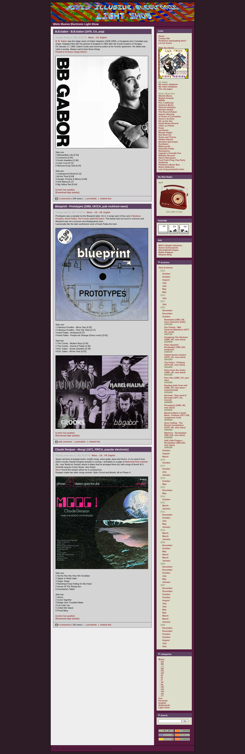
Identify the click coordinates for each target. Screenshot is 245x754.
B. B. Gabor (61, 41)
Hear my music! (166, 47)
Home (161, 36)
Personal (162, 700)
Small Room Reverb (168, 123)
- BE (162, 664)
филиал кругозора (168, 142)
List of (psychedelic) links (171, 169)
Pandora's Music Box (169, 165)
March (165, 456)
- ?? (161, 696)
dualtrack (163, 162)
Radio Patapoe (165, 252)
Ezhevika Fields (166, 148)
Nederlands (164, 705)
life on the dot (165, 121)
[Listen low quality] (65, 190)
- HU (162, 673)
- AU (162, 661)
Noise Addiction (166, 167)
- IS (161, 678)
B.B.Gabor (99, 218)
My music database (168, 84)
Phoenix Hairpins (167, 107)
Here (58, 470)
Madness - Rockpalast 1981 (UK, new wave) (175, 434)
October (166, 274)
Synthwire (163, 144)
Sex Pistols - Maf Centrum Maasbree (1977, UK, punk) (177, 329)
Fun (160, 698)
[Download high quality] (67, 192)
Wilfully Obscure (166, 155)
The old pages (165, 89)
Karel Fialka (71, 218)
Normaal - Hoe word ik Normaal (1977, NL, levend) (175, 397)
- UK (100, 212)
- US (162, 689)
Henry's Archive (166, 119)
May (164, 289)
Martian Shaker (166, 109)
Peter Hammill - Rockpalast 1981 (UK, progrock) (175, 347)
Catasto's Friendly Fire (169, 153)
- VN (162, 691)
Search (163, 715)
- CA (97, 38)
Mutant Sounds (166, 98)
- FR (105, 455)
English (103, 38)
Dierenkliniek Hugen (168, 250)
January (166, 475)
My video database (167, 86)
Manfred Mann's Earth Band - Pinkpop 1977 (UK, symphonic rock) (177, 415)
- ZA (162, 694)
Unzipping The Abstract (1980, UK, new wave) (176, 338)
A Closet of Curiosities (169, 116)
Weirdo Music (165, 96)
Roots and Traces (167, 137)
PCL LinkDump (166, 103)
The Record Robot (167, 112)
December (167, 310)
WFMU (161, 100)
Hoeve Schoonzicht (168, 248)
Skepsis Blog (165, 254)
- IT (161, 680)
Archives (163, 262)
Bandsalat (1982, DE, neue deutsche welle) (174, 320)
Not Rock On (164, 135)
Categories (165, 654)
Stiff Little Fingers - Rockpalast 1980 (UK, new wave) (175, 442)
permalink (92, 198)
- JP (161, 682)
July (164, 283)
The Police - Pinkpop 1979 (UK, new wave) (174, 363)
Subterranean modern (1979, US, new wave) (175, 356)
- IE (161, 675)
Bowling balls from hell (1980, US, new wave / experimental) (175, 387)
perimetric (163, 130)
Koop (161, 128)
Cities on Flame (166, 126)
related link (105, 198)
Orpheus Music (166, 105)
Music (91, 38)
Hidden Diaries (165, 139)
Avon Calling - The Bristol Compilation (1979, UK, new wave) (174, 425)
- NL (162, 684)
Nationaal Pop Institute (136, 462)
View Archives (165, 267)
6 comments (63, 625)
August (166, 280)
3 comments (63, 198)
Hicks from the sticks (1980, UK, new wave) (174, 371)
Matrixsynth (164, 146)
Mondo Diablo (165, 132)
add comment (64, 442)
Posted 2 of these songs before (71, 52)
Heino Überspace (167, 158)
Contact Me (164, 38)
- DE (162, 668)
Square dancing (166, 114)
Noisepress (164, 151)
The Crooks (84, 218)
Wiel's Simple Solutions (170, 245)
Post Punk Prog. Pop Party (171, 160)
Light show (164, 707)
